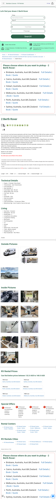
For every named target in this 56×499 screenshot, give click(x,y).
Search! (28, 36)
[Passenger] (28, 31)
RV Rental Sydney (47, 441)
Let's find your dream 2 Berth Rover (14, 11)
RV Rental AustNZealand (27, 54)
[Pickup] (28, 17)
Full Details (46, 72)
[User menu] (52, 3)
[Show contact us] (53, 496)
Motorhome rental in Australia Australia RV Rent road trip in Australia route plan (22, 56)
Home (3, 54)
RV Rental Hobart (21, 444)
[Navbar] (3, 3)
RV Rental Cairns (21, 441)
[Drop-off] (28, 22)
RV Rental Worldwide (13, 54)
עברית (48, 3)
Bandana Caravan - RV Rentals (15, 3)
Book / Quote (12, 75)
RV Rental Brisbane (7, 58)
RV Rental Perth (34, 444)
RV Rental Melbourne (35, 441)
